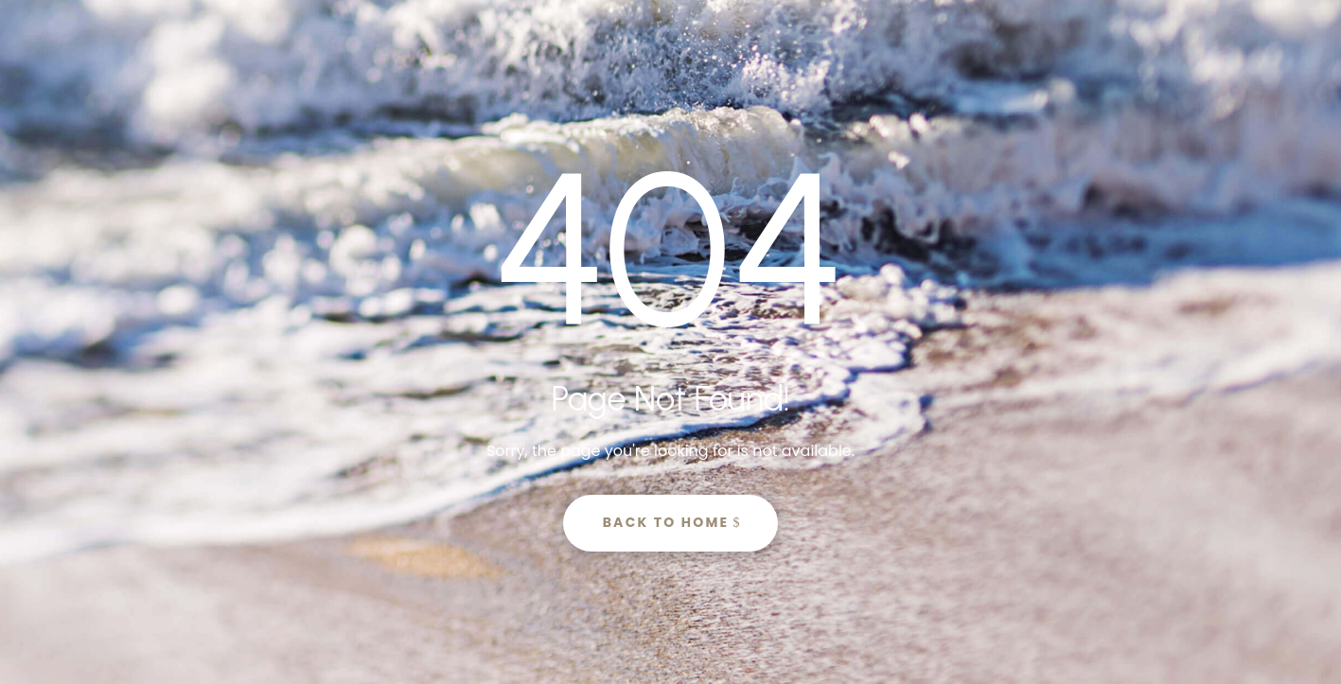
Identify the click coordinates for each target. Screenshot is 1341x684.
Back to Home (666, 522)
